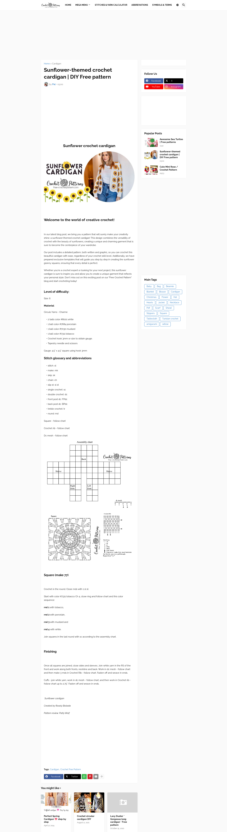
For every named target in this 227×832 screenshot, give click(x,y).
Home (47, 64)
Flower (165, 297)
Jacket (161, 302)
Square (163, 313)
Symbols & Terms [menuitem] (162, 5)
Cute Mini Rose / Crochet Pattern (169, 168)
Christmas (151, 297)
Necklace (174, 302)
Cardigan (56, 64)
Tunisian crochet (170, 318)
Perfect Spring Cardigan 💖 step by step (55, 819)
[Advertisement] (113, 35)
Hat (175, 297)
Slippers (151, 313)
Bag (159, 286)
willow (165, 324)
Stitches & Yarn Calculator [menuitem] (111, 5)
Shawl (169, 308)
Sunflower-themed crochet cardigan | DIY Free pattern (170, 154)
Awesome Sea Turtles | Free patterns (171, 141)
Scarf (157, 308)
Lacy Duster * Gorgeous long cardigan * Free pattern (118, 820)
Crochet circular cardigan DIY (85, 817)
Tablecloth (152, 318)
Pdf (148, 308)
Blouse (162, 292)
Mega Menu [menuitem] (81, 5)
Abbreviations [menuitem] (139, 5)
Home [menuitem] (68, 5)
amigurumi (152, 324)
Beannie (170, 286)
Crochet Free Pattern (70, 769)
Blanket (150, 292)
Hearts (150, 302)
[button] (177, 5)
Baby (149, 286)
